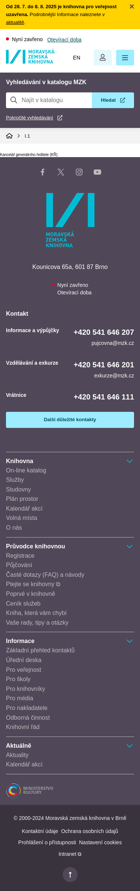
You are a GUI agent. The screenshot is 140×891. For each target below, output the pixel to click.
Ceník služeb (23, 603)
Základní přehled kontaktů (40, 650)
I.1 (27, 136)
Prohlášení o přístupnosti (47, 842)
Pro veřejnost (23, 670)
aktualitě (15, 22)
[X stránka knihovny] (61, 173)
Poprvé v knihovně (30, 594)
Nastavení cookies (100, 842)
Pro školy (18, 679)
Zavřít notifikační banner (132, 6)
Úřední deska (23, 660)
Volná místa (21, 518)
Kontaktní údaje (40, 831)
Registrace (20, 555)
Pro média (19, 698)
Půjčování (19, 565)
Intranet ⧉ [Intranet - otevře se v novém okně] (70, 854)
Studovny (18, 489)
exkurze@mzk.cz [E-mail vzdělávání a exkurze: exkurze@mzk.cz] (114, 376)
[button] (125, 57)
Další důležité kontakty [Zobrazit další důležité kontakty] (70, 419)
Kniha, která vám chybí (36, 613)
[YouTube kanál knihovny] (97, 173)
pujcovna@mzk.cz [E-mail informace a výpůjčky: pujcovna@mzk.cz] (112, 343)
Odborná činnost (28, 717)
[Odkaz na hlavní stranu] (30, 61)
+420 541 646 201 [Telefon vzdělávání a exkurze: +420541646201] (104, 365)
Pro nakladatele (26, 708)
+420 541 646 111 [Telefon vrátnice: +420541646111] (104, 397)
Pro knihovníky (25, 689)
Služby (15, 480)
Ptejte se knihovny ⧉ (33, 584)
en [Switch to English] (76, 58)
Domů (9, 135)
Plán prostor (22, 499)
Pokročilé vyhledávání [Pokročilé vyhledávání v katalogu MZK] (29, 117)
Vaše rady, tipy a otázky (37, 622)
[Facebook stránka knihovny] (43, 173)
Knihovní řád (23, 727)
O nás (14, 527)
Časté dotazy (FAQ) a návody (45, 575)
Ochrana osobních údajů (89, 831)
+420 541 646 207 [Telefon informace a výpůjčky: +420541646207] (104, 332)
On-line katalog (26, 470)
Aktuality (17, 755)
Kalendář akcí (24, 508)
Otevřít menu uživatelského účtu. (103, 57)
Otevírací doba (64, 40)
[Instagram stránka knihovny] (79, 173)
